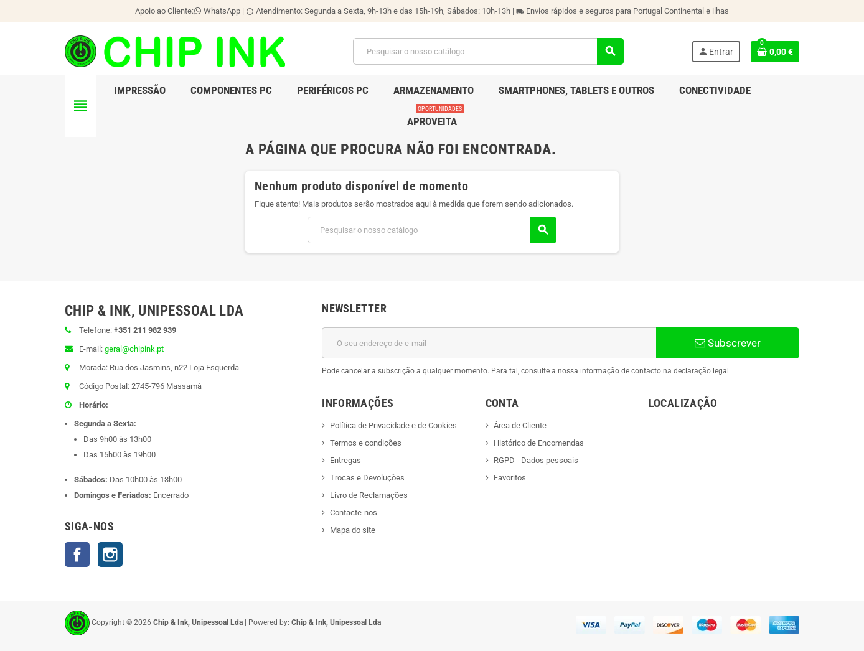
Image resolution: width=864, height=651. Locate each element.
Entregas (345, 460)
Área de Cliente (520, 425)
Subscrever (728, 343)
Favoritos (510, 477)
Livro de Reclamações (369, 495)
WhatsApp (222, 11)
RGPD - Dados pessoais (536, 460)
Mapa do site (352, 530)
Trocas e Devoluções (367, 477)
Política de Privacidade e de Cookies (393, 425)
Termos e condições (365, 442)
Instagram (110, 554)
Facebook (77, 554)
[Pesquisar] (488, 51)
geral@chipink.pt (134, 349)
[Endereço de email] (489, 342)
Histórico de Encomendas (539, 442)
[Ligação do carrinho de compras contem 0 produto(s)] (775, 51)
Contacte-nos (353, 512)
